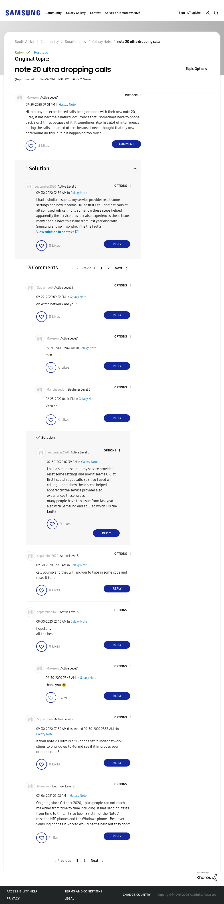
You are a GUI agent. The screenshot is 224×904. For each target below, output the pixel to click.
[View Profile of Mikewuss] (44, 786)
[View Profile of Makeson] (32, 97)
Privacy (13, 898)
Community (54, 13)
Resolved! (41, 52)
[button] (133, 95)
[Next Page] (121, 268)
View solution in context (55, 232)
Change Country (137, 895)
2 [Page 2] (108, 268)
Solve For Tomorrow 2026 (122, 13)
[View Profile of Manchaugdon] (56, 389)
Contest (95, 13)
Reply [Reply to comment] (117, 244)
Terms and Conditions (84, 891)
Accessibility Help (22, 891)
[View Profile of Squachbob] (45, 288)
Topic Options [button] (196, 69)
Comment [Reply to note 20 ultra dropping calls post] (126, 144)
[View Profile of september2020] (45, 187)
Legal (69, 898)
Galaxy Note (67, 105)
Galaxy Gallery (76, 13)
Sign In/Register (190, 13)
